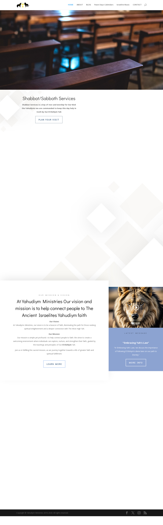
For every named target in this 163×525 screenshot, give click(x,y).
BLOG (88, 5)
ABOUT (80, 5)
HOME (70, 5)
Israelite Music (123, 5)
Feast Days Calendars (103, 5)
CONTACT (137, 5)
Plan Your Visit (49, 119)
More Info (136, 371)
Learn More (54, 372)
